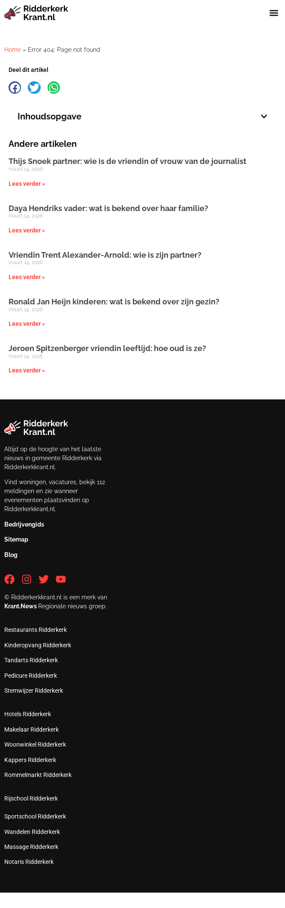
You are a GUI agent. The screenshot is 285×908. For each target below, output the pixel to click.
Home (12, 49)
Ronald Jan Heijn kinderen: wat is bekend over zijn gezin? (114, 301)
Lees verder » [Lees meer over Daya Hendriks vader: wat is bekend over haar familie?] (27, 230)
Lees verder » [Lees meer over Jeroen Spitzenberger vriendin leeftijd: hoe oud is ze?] (27, 370)
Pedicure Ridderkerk (30, 675)
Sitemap (16, 539)
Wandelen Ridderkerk (32, 831)
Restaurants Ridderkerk (35, 629)
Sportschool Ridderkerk (35, 816)
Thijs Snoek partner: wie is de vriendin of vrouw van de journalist (127, 161)
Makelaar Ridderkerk (31, 729)
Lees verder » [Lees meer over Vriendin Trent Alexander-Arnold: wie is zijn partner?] (27, 277)
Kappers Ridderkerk (30, 759)
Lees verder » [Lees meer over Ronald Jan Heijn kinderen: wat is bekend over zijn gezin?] (27, 323)
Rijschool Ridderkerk (31, 798)
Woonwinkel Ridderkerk (35, 744)
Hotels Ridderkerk (27, 714)
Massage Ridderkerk (31, 846)
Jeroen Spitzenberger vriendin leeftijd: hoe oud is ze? (107, 348)
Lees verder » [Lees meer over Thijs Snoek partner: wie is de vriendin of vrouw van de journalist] (27, 183)
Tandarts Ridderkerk (31, 660)
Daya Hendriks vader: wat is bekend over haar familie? (108, 208)
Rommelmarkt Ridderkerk (38, 774)
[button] (274, 13)
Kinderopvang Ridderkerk (37, 645)
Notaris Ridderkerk (29, 861)
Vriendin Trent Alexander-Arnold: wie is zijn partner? (105, 254)
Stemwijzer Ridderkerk (33, 690)
